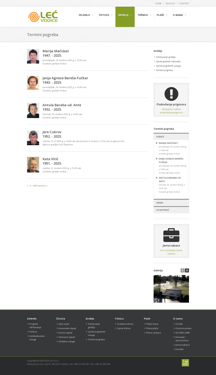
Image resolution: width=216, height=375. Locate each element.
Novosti (170, 3)
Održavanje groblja (166, 57)
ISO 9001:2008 (183, 332)
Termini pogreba (164, 70)
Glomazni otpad (67, 337)
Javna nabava (183, 344)
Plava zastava (153, 332)
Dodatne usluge (67, 341)
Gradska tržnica (125, 323)
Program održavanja (35, 325)
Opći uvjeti (64, 323)
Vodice (160, 136)
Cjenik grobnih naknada (168, 61)
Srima (159, 202)
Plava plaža (152, 328)
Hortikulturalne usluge (37, 338)
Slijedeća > (42, 185)
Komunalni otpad (67, 328)
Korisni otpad (65, 332)
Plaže (147, 318)
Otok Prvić (162, 209)
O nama (178, 318)
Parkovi (33, 331)
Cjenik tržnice (124, 328)
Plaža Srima (152, 323)
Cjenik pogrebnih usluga (168, 65)
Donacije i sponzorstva (182, 339)
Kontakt (184, 3)
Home (158, 3)
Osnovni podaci (184, 328)
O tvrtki (179, 323)
